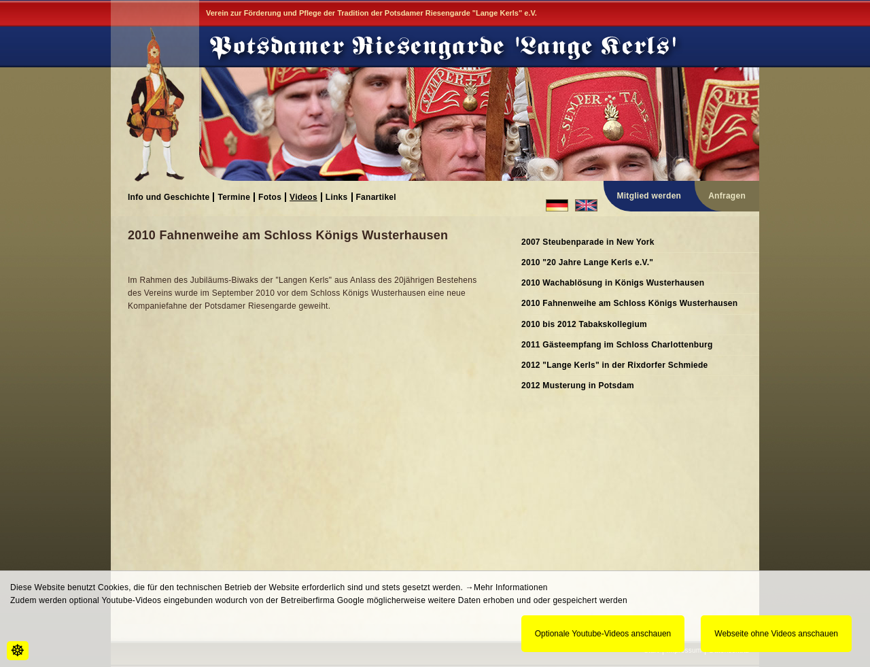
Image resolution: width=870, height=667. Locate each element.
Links (337, 196)
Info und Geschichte (168, 196)
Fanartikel (376, 196)
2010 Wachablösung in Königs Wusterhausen (612, 283)
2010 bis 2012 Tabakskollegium (584, 324)
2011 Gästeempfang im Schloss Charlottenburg (617, 344)
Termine (234, 196)
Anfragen (727, 196)
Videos (303, 196)
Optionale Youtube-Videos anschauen (603, 633)
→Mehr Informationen (507, 587)
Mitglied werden (649, 196)
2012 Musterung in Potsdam (577, 385)
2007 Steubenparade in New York (588, 242)
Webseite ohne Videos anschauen (776, 633)
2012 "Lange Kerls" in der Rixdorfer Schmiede (614, 365)
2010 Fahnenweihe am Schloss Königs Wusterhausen (629, 303)
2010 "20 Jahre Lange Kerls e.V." (587, 262)
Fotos (269, 196)
